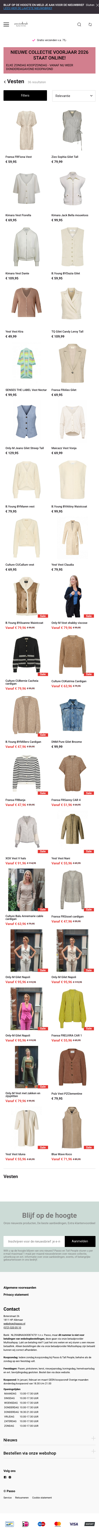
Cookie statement (42, 1497)
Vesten (14, 82)
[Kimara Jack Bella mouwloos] (73, 194)
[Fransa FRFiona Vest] (27, 136)
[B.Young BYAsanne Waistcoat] (27, 602)
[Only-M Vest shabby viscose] (73, 602)
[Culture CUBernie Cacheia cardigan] (27, 661)
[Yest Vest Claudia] (73, 544)
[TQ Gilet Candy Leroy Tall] (73, 311)
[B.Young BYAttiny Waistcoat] (73, 486)
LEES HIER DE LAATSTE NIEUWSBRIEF (28, 8)
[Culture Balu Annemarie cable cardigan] (27, 897)
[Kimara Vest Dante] (27, 253)
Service (8, 1497)
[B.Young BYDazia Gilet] (73, 253)
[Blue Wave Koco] (73, 1134)
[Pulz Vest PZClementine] (73, 1074)
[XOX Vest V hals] (27, 838)
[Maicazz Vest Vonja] (73, 428)
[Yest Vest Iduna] (27, 1134)
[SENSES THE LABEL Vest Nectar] (27, 369)
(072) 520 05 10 (12, 1327)
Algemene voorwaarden (20, 1288)
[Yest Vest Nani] (73, 838)
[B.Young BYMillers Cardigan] (27, 721)
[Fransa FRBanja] (27, 779)
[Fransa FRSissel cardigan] (73, 897)
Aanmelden (80, 1241)
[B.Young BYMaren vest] (27, 486)
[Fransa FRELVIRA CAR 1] (73, 1015)
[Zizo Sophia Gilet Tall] (73, 136)
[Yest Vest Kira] (27, 311)
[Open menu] (6, 24)
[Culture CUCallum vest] (27, 544)
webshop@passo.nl (14, 1323)
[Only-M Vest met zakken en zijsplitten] (27, 1074)
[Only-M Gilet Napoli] (27, 957)
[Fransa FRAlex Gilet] (73, 369)
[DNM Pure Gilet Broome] (73, 721)
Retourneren (22, 1497)
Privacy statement (16, 1295)
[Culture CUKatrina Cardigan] (73, 661)
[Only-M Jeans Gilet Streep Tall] (27, 428)
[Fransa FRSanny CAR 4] (73, 779)
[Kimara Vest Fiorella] (27, 194)
